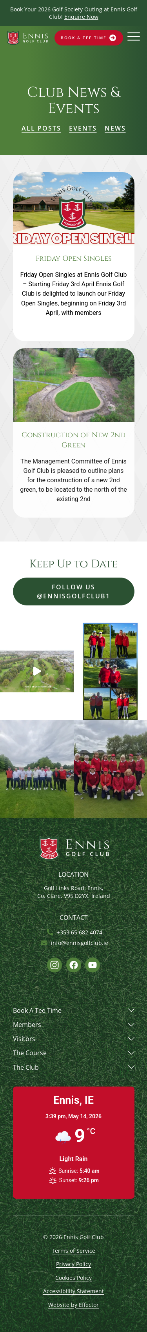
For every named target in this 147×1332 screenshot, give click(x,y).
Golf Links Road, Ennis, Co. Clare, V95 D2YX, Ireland (73, 892)
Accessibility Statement (73, 1291)
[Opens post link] (73, 256)
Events (83, 128)
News (115, 128)
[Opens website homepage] (27, 38)
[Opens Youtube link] (92, 965)
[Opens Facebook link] (73, 965)
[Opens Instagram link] (54, 965)
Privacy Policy (73, 1264)
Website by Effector (73, 1304)
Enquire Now (81, 16)
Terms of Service (73, 1250)
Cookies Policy (73, 1277)
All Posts (41, 128)
